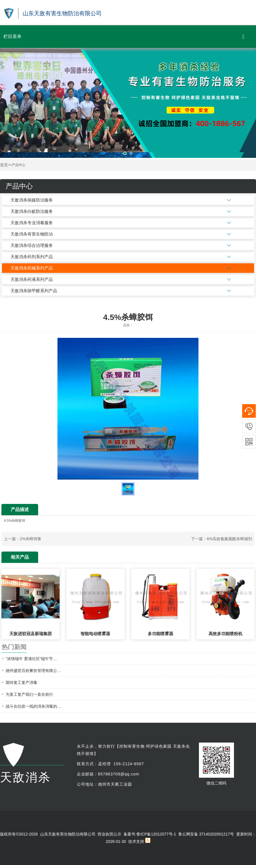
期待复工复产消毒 (21, 682)
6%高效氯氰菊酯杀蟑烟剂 (229, 539)
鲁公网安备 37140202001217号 (206, 834)
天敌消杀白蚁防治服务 (31, 211)
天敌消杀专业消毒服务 (31, 222)
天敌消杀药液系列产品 (31, 279)
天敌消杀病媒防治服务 (31, 200)
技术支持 (136, 841)
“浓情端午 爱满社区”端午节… (31, 658)
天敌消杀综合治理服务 (31, 245)
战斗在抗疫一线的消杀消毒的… (33, 706)
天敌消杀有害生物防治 (31, 234)
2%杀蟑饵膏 (30, 539)
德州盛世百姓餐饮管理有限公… (33, 670)
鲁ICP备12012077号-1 (156, 834)
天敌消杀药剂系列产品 (31, 256)
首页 (4, 165)
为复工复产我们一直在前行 (29, 694)
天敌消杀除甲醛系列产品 (33, 290)
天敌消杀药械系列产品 (31, 268)
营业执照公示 (109, 834)
